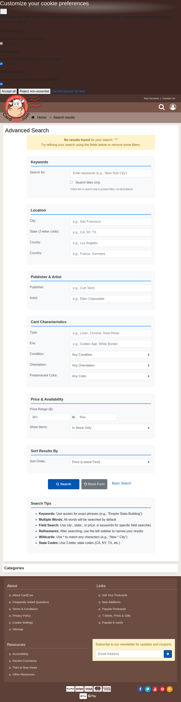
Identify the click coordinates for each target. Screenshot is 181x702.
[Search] (162, 106)
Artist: (34, 298)
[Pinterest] (162, 689)
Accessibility (20, 654)
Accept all (9, 91)
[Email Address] (130, 654)
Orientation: (38, 364)
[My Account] (173, 106)
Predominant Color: (44, 375)
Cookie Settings (23, 622)
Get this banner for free (68, 91)
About (12, 586)
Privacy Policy (22, 615)
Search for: (38, 172)
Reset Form (94, 484)
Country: (36, 253)
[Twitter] (147, 689)
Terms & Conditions (25, 609)
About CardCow (23, 595)
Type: (34, 332)
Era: (33, 343)
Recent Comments (25, 660)
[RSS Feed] (169, 689)
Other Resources (24, 674)
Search (63, 484)
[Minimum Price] (50, 417)
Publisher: (37, 287)
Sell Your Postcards (114, 595)
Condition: (37, 354)
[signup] (168, 654)
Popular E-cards (112, 622)
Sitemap (18, 629)
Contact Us (168, 98)
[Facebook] (140, 689)
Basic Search (121, 483)
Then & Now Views (25, 667)
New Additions (111, 602)
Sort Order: (38, 461)
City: (33, 220)
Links (101, 586)
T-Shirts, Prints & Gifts (116, 615)
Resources (16, 644)
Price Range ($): (41, 409)
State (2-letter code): (44, 231)
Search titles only (85, 182)
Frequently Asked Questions (31, 602)
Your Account (151, 98)
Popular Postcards (114, 609)
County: (35, 242)
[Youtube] (155, 689)
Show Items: (39, 427)
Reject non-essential (34, 91)
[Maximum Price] (97, 417)
